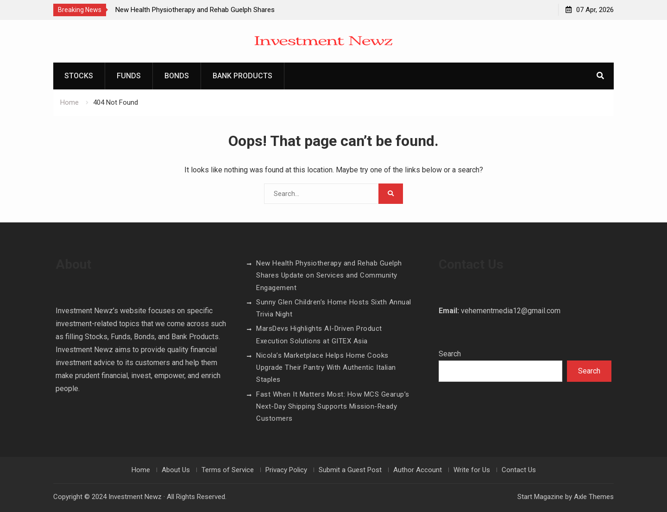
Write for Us (471, 470)
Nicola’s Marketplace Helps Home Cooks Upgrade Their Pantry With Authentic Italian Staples (326, 367)
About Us (176, 470)
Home (141, 470)
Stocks (78, 75)
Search (450, 353)
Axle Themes (594, 497)
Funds (129, 75)
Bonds (176, 75)
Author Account (417, 470)
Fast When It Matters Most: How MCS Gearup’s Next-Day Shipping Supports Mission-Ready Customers (332, 406)
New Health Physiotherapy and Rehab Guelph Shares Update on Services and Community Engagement (329, 275)
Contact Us (519, 470)
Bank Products (242, 75)
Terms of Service (227, 470)
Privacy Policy (286, 470)
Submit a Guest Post (350, 470)
